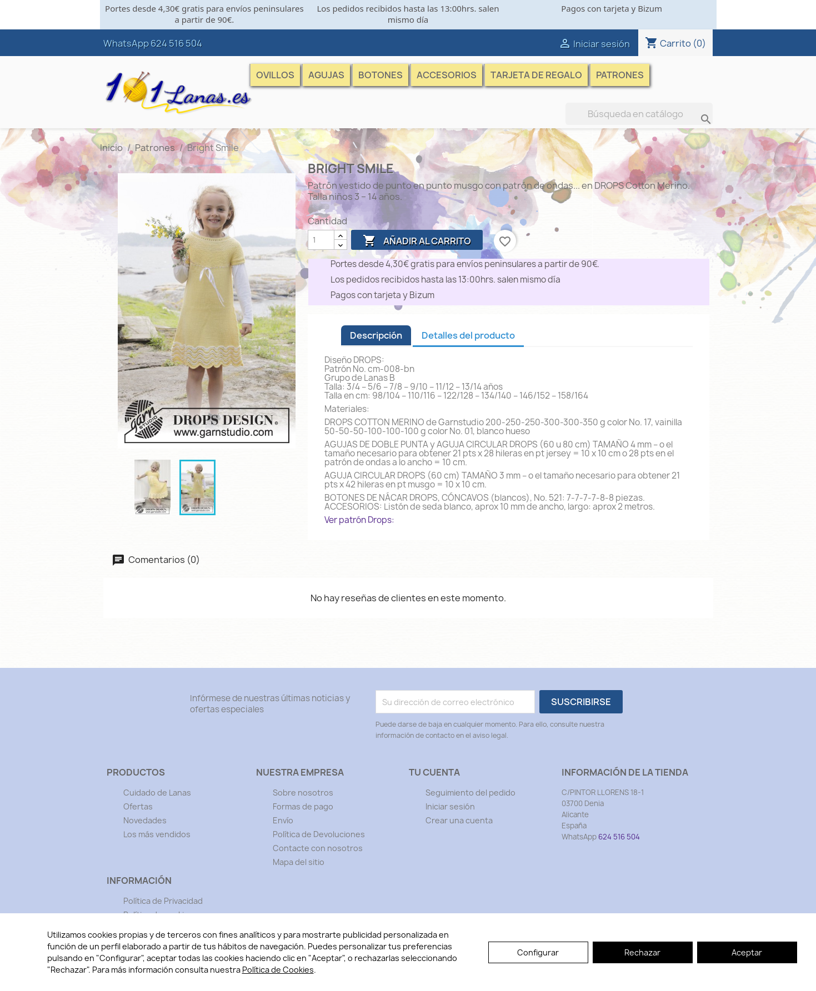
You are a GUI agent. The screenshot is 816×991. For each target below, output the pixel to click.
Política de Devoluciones (319, 834)
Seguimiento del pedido (470, 792)
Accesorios (447, 75)
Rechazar (642, 952)
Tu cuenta (434, 772)
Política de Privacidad (163, 901)
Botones (380, 75)
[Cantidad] (321, 240)
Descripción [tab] (376, 335)
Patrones (620, 75)
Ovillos (275, 75)
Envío (283, 820)
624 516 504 (176, 43)
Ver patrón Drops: (359, 520)
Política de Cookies (278, 969)
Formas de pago (303, 806)
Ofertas (138, 806)
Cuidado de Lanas (157, 792)
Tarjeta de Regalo (536, 75)
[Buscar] (639, 114)
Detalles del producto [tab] (468, 335)
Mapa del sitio (298, 862)
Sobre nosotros (303, 792)
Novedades (145, 820)
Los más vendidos (157, 834)
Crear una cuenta (459, 820)
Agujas (326, 75)
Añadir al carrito (417, 241)
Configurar (538, 952)
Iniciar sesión (450, 806)
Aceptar (747, 952)
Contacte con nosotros (318, 848)
